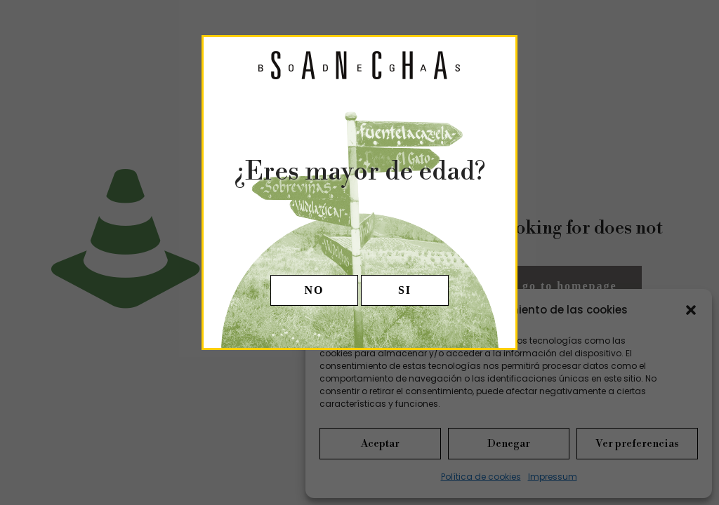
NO (314, 290)
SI (404, 290)
